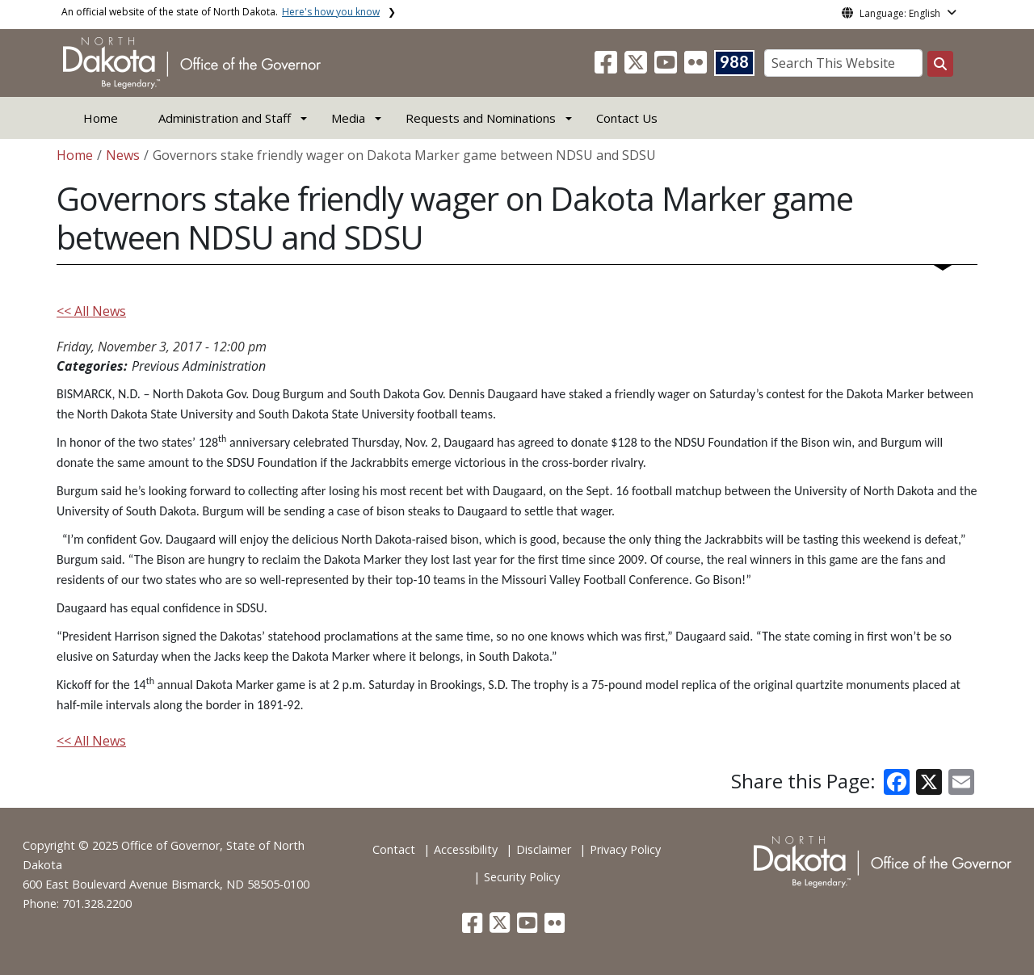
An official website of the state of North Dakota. (220, 12)
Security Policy (522, 877)
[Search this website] (940, 64)
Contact (393, 849)
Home (100, 118)
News (123, 155)
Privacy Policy (625, 849)
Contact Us (627, 118)
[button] (607, 67)
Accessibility (466, 849)
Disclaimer (543, 849)
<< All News (91, 311)
